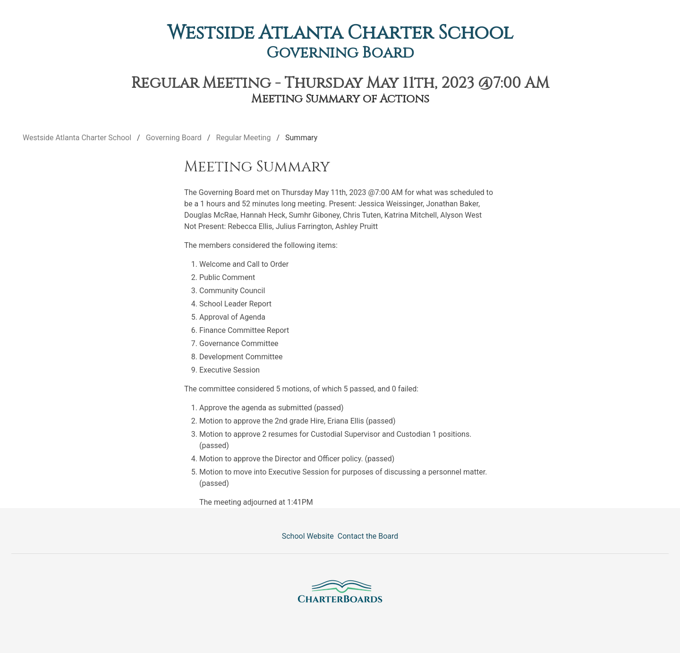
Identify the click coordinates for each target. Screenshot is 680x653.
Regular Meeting (243, 137)
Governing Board (340, 53)
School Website (308, 536)
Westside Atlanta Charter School (340, 33)
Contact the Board (368, 536)
